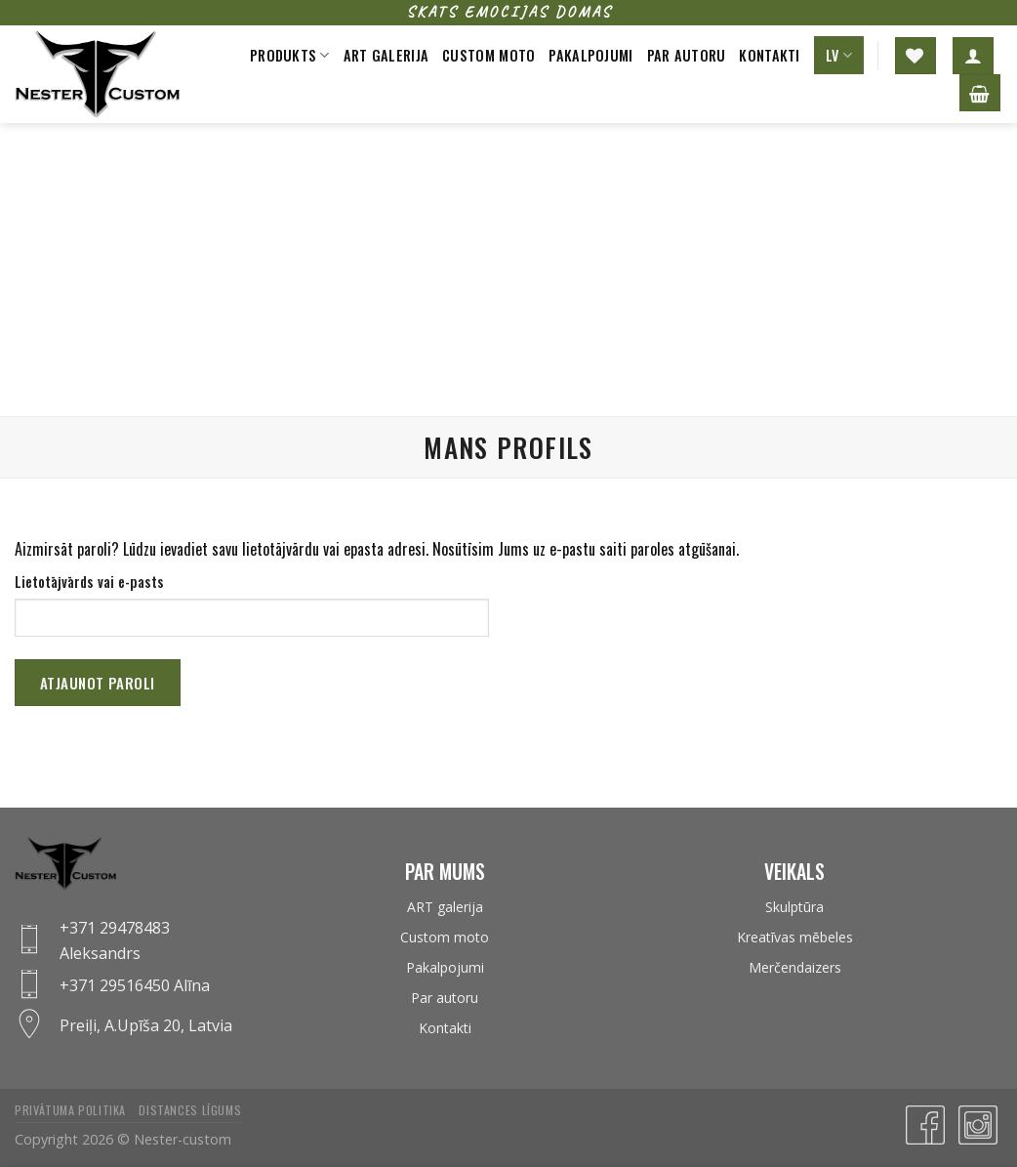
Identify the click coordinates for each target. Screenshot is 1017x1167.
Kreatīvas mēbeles (795, 937)
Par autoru (686, 55)
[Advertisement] (508, 269)
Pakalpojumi (590, 55)
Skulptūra (794, 906)
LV (839, 55)
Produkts (290, 55)
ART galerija (445, 906)
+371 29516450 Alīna (135, 985)
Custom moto (488, 55)
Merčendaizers (795, 967)
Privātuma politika (70, 1110)
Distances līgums (190, 1110)
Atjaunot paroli (97, 682)
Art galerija (386, 55)
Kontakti (769, 55)
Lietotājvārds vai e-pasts (89, 581)
